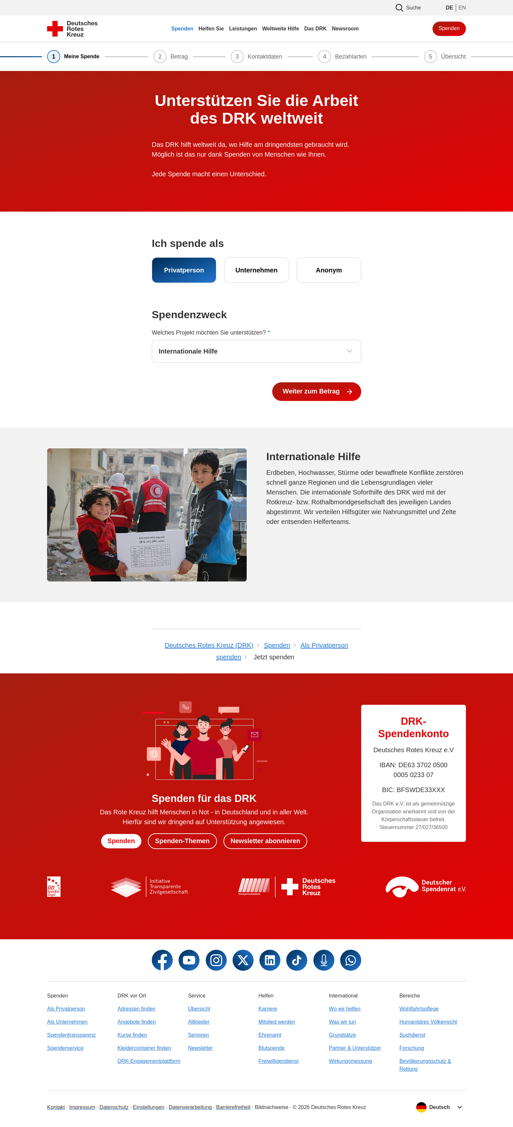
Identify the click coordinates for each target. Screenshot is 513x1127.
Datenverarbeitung (190, 1107)
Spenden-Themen (182, 841)
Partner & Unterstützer (355, 1048)
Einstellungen (148, 1107)
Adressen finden (136, 1009)
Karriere (267, 1009)
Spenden (449, 28)
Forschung (411, 1048)
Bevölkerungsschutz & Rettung (425, 1065)
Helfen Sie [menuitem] (211, 28)
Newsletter (200, 1048)
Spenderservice (65, 1048)
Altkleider (199, 1022)
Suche (408, 8)
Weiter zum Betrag (312, 391)
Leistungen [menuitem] (243, 28)
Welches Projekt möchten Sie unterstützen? (211, 332)
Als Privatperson (66, 1009)
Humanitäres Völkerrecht (428, 1022)
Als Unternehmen (67, 1022)
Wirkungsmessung (350, 1061)
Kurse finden (132, 1035)
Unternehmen (257, 270)
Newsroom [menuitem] (345, 28)
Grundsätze (342, 1035)
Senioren (198, 1035)
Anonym (329, 270)
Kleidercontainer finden (144, 1048)
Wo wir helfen (345, 1009)
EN (462, 7)
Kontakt (56, 1107)
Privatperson (184, 270)
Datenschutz (114, 1107)
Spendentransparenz (71, 1035)
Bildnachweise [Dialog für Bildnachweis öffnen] (271, 1107)
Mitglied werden (276, 1022)
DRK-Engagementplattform (148, 1061)
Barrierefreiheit (233, 1107)
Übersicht (199, 1009)
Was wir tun (342, 1022)
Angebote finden (136, 1022)
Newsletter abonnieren (266, 841)
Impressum (82, 1107)
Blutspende (271, 1048)
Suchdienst (412, 1035)
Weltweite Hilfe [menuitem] (280, 28)
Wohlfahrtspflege (419, 1009)
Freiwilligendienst (278, 1061)
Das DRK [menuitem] (315, 28)
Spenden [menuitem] (182, 28)
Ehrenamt (269, 1035)
